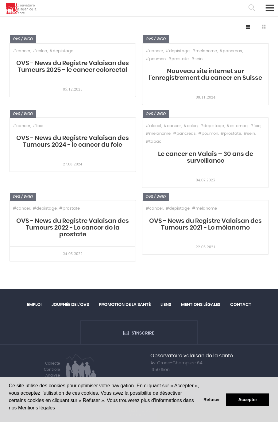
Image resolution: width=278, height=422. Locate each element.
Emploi (34, 305)
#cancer (21, 51)
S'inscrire (143, 333)
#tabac (153, 142)
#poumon (156, 59)
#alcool (153, 126)
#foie (38, 126)
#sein (197, 59)
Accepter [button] (247, 399)
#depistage (61, 51)
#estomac (237, 126)
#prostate (178, 59)
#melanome (204, 51)
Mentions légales (36, 407)
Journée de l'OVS (70, 305)
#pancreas (230, 51)
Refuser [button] (211, 399)
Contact (240, 305)
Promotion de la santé (125, 305)
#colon (40, 51)
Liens (165, 305)
